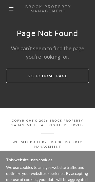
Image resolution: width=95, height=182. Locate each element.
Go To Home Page (47, 76)
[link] (48, 9)
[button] (11, 9)
